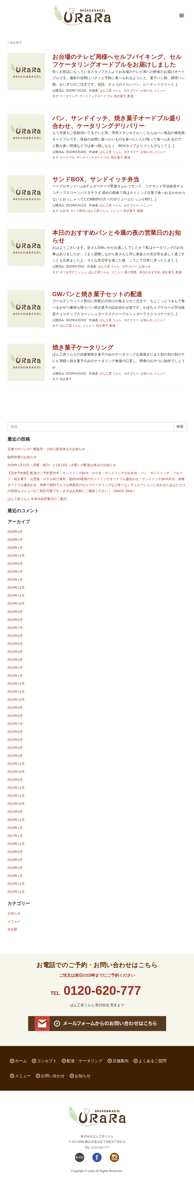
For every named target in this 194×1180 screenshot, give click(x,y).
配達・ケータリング (85, 1061)
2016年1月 (15, 876)
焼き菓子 (120, 96)
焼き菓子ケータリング (83, 347)
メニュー (160, 90)
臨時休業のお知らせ (22, 457)
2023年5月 (15, 740)
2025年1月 (15, 579)
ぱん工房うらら (97, 211)
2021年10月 (16, 803)
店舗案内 (121, 1061)
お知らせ (146, 90)
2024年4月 (15, 652)
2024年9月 (15, 612)
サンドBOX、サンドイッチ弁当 (95, 179)
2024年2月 (15, 667)
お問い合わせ (53, 1076)
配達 (130, 96)
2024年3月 (15, 659)
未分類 (12, 929)
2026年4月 (15, 531)
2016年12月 (16, 844)
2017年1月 (15, 836)
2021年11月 (16, 795)
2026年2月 (15, 539)
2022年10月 (16, 772)
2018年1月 (15, 828)
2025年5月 (15, 563)
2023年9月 (15, 707)
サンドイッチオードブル (95, 96)
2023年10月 (16, 699)
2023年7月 (15, 724)
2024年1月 (15, 675)
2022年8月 (15, 780)
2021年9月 (15, 811)
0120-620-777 (102, 991)
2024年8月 (15, 620)
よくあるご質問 (152, 1061)
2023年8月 (15, 716)
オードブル (67, 157)
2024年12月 (16, 587)
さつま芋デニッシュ (73, 272)
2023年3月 (15, 756)
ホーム (21, 1061)
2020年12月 (16, 820)
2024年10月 (16, 603)
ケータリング (69, 96)
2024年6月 (15, 636)
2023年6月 (15, 732)
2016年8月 (15, 852)
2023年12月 (16, 683)
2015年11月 (16, 892)
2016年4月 (15, 860)
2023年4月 (15, 748)
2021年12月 (16, 787)
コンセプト (47, 1061)
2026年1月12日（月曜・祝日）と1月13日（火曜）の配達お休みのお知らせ (61, 465)
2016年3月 (15, 868)
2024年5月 (15, 644)
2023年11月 (16, 691)
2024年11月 (16, 595)
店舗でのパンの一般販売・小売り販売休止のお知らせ (46, 449)
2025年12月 (16, 555)
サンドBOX (78, 211)
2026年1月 (15, 547)
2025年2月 (15, 571)
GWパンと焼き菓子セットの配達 (97, 294)
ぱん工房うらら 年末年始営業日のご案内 (37, 499)
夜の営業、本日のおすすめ (142, 272)
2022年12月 (16, 764)
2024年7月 (15, 628)
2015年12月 (16, 884)
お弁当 (64, 211)
